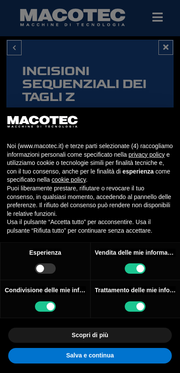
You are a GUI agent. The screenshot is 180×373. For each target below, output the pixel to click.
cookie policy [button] (69, 179)
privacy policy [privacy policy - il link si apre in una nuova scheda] (147, 154)
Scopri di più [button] (90, 335)
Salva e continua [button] (90, 355)
